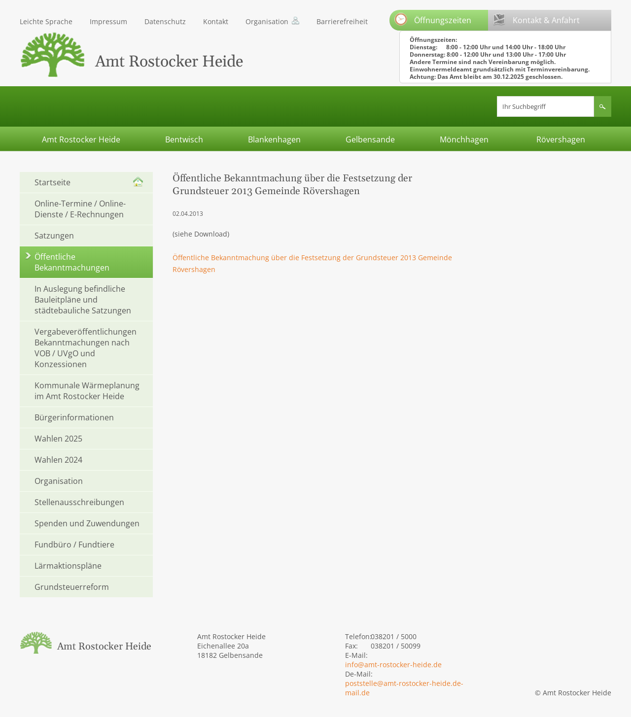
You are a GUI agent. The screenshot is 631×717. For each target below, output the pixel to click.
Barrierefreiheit (342, 21)
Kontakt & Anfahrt (536, 19)
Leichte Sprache (46, 21)
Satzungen (54, 235)
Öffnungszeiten (432, 19)
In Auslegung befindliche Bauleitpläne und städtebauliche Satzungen (83, 299)
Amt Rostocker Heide (81, 139)
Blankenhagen (274, 139)
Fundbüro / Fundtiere (74, 544)
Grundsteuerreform (72, 586)
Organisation (266, 21)
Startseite (52, 182)
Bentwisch (184, 139)
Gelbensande (370, 139)
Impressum (108, 21)
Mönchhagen (464, 139)
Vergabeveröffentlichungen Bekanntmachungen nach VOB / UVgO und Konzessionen (86, 348)
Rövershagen (560, 139)
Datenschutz (165, 21)
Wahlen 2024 (58, 459)
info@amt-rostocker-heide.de (393, 664)
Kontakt (215, 21)
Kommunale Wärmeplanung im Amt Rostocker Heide (87, 391)
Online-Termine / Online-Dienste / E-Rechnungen (80, 209)
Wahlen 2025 (58, 438)
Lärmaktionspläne (68, 565)
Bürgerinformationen (74, 417)
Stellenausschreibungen (79, 502)
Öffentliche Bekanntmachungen (72, 262)
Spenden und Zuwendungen (87, 523)
